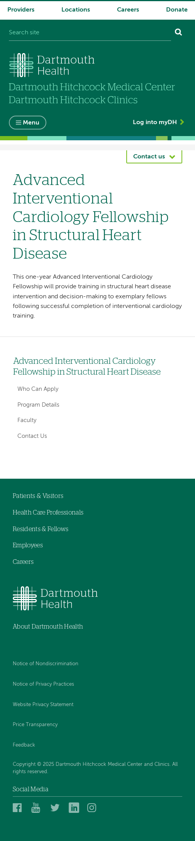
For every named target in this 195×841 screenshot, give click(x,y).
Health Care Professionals (48, 513)
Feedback (24, 745)
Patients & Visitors (38, 496)
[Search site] (90, 33)
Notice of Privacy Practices (43, 684)
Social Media (30, 789)
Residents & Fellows (40, 529)
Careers (128, 10)
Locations (75, 10)
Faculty (26, 420)
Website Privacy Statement (43, 704)
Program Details (38, 405)
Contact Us (32, 436)
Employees (28, 545)
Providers (20, 10)
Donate (177, 10)
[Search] (178, 33)
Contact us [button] (149, 157)
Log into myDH (155, 122)
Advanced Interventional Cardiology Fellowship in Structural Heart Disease (87, 367)
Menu (31, 123)
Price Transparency (35, 724)
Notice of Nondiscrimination (45, 663)
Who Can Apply (37, 389)
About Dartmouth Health (48, 627)
